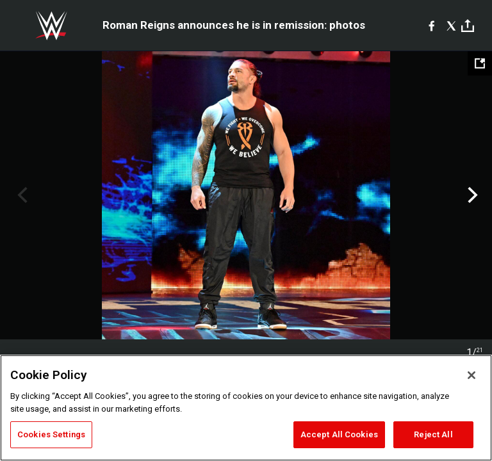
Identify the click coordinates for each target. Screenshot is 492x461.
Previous (21, 195)
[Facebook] (431, 25)
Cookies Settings (51, 434)
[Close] (471, 375)
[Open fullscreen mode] (480, 63)
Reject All (433, 434)
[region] (246, 408)
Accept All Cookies (339, 434)
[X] (451, 25)
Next (471, 195)
